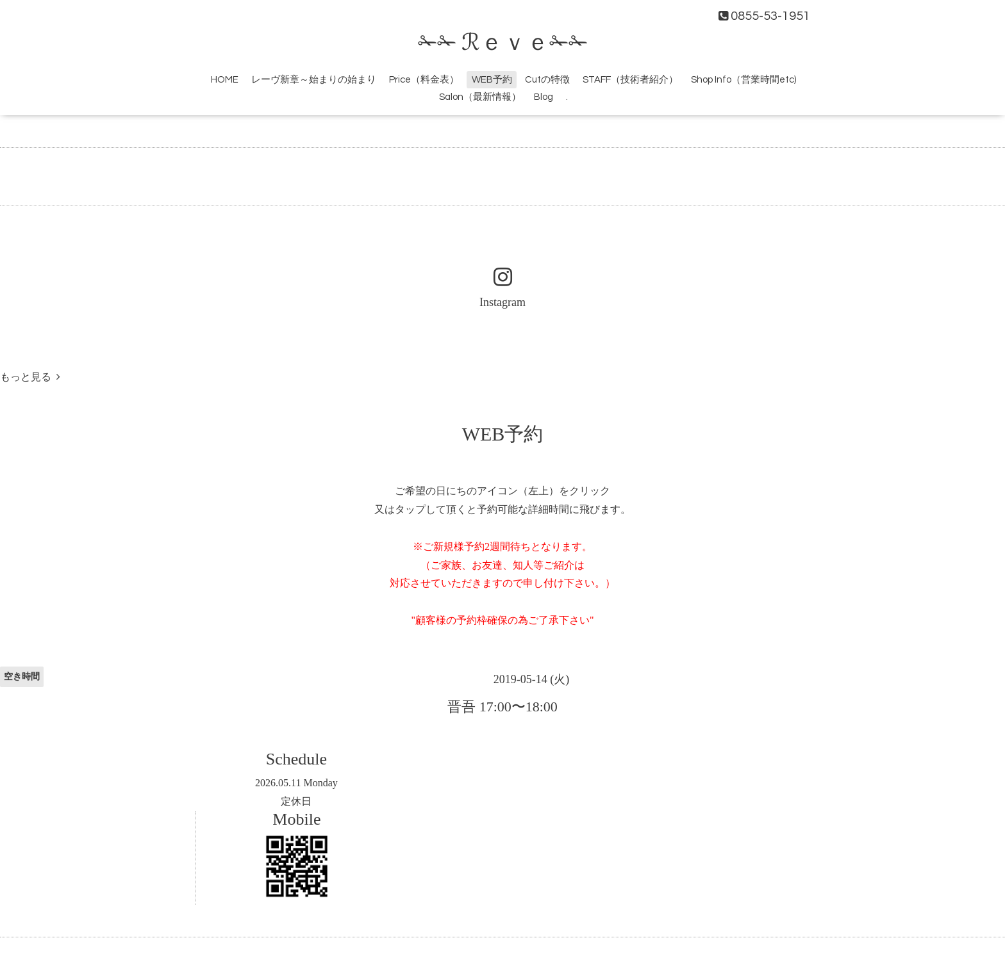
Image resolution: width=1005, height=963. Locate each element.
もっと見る (30, 376)
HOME (224, 80)
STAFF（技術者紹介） (630, 80)
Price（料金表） (424, 80)
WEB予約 (492, 80)
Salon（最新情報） (480, 97)
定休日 (296, 801)
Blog (543, 97)
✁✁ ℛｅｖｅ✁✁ (503, 43)
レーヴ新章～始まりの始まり (313, 80)
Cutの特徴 (547, 80)
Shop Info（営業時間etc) (743, 80)
